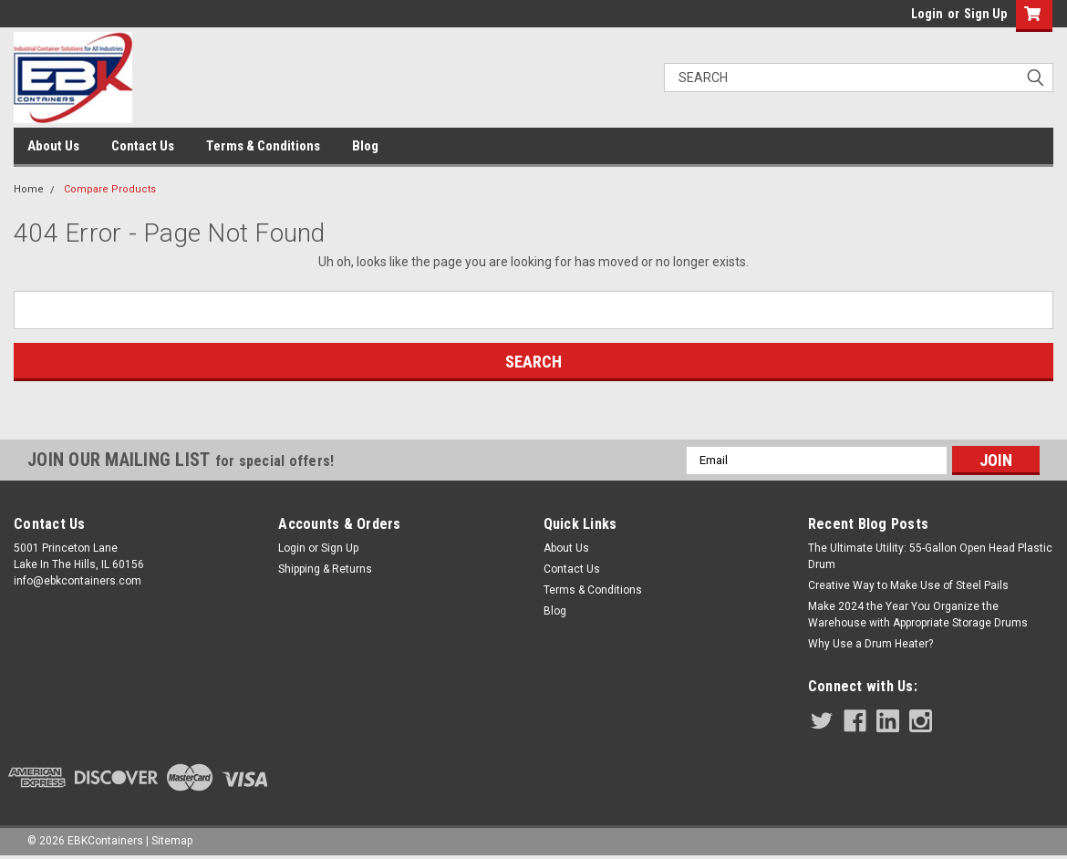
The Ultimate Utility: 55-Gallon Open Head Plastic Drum (930, 556)
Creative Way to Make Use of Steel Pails (908, 585)
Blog (365, 146)
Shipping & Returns (325, 569)
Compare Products (110, 189)
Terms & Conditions (263, 146)
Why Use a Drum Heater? (870, 643)
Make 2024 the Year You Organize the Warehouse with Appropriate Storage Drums (918, 614)
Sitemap (171, 840)
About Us (53, 146)
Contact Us (142, 146)
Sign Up (985, 13)
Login (927, 13)
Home (29, 189)
